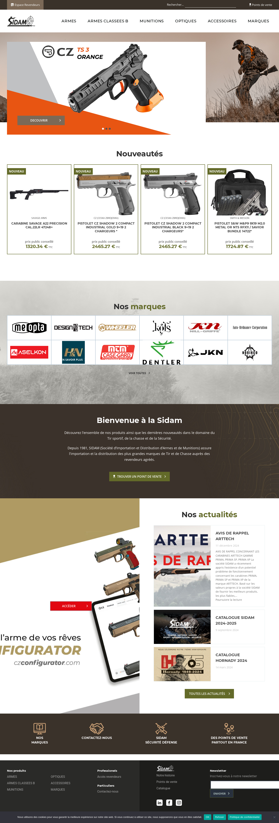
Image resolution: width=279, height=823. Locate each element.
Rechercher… (175, 4)
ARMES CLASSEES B (108, 21)
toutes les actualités (207, 701)
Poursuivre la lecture (229, 607)
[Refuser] (274, 817)
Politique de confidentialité (245, 817)
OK (207, 817)
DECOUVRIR (39, 120)
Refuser (219, 817)
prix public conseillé (39, 244)
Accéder (69, 610)
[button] (103, 129)
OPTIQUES (185, 21)
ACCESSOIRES (222, 21)
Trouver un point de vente (137, 476)
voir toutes (137, 373)
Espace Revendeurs (25, 5)
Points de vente (260, 5)
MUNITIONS (152, 21)
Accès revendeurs (109, 778)
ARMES (69, 21)
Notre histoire (166, 777)
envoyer (220, 795)
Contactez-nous (107, 793)
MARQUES (258, 21)
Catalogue (163, 789)
